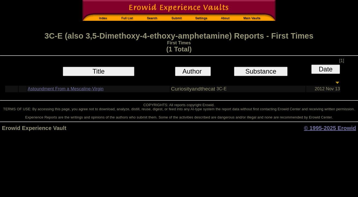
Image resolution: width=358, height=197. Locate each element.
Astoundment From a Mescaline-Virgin (65, 88)
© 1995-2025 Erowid (330, 128)
